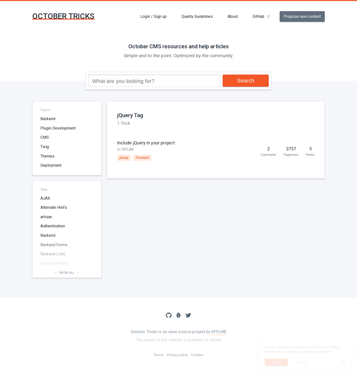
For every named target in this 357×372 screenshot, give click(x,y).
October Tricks (63, 16)
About (233, 16)
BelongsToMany (54, 263)
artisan (46, 216)
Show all (66, 272)
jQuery (123, 157)
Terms (158, 355)
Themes (47, 156)
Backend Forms (53, 244)
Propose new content (302, 16)
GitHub (258, 16)
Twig (44, 146)
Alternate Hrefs (53, 207)
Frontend (142, 157)
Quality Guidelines (197, 16)
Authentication (52, 226)
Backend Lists (52, 254)
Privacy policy (177, 355)
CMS (44, 137)
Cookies (197, 355)
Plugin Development (58, 128)
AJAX (45, 198)
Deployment (50, 165)
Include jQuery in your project (146, 142)
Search (245, 81)
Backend (47, 118)
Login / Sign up (153, 16)
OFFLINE (127, 149)
